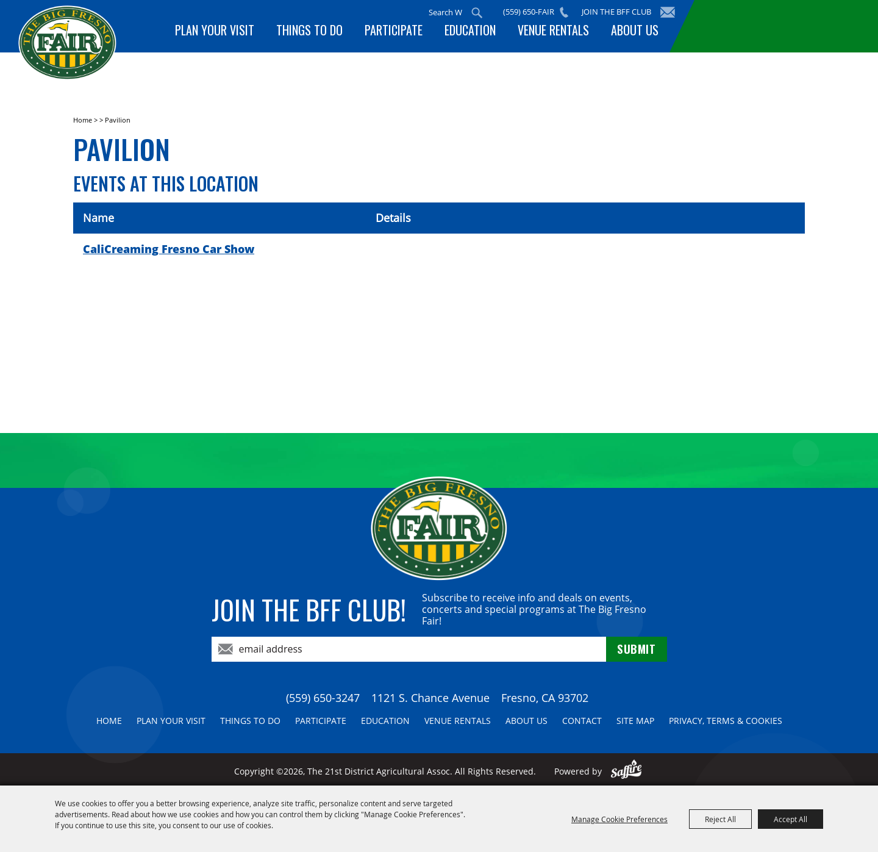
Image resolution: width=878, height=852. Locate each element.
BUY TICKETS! (771, 26)
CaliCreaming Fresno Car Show (168, 249)
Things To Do (320, 32)
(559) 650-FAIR (533, 11)
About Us (636, 32)
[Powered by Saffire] (626, 771)
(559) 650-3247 (323, 697)
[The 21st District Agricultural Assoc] (99, 60)
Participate (402, 32)
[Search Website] (449, 12)
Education (476, 32)
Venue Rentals (557, 32)
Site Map (635, 720)
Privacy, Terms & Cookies (725, 720)
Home (82, 119)
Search (481, 13)
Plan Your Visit (228, 32)
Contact (582, 720)
